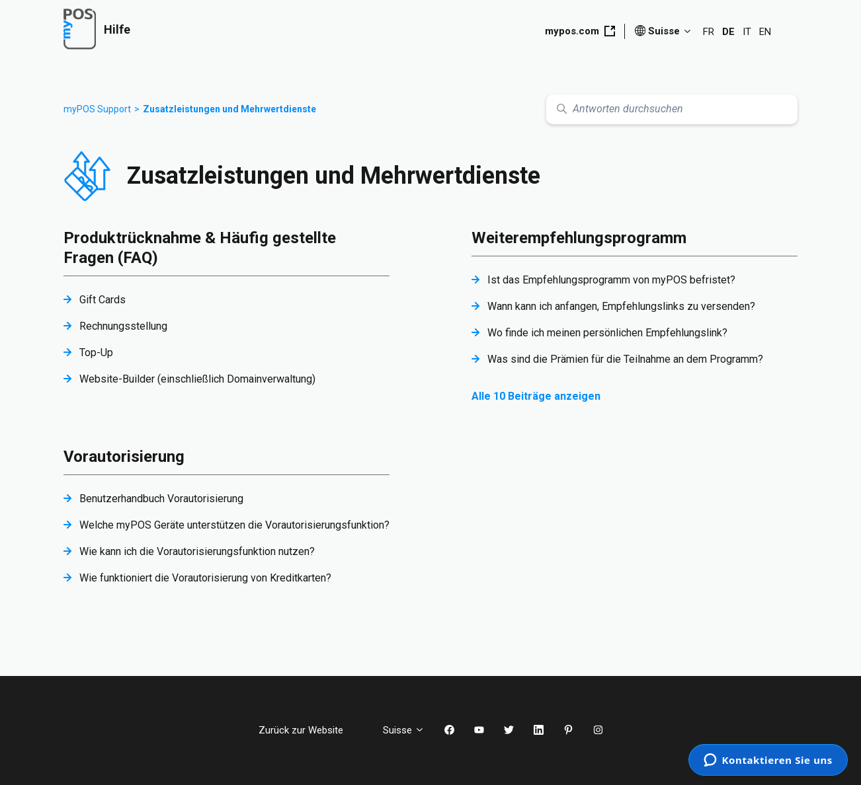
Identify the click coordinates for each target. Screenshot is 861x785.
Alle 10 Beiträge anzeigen (536, 396)
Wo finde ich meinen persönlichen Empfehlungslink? (607, 332)
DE (728, 32)
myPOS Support (97, 109)
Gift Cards (102, 299)
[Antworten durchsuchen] (672, 109)
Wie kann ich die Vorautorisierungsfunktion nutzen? (197, 551)
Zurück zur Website (311, 730)
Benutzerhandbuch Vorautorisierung (161, 498)
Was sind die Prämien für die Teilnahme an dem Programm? (625, 359)
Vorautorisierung (123, 456)
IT (747, 32)
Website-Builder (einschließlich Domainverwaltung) (197, 379)
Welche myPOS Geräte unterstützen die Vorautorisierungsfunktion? (234, 525)
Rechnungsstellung (123, 326)
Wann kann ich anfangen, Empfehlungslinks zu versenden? (621, 306)
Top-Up (96, 352)
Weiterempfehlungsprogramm (579, 238)
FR (708, 32)
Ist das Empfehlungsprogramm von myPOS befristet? (611, 280)
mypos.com (580, 31)
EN (765, 32)
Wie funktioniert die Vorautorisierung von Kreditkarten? (205, 578)
